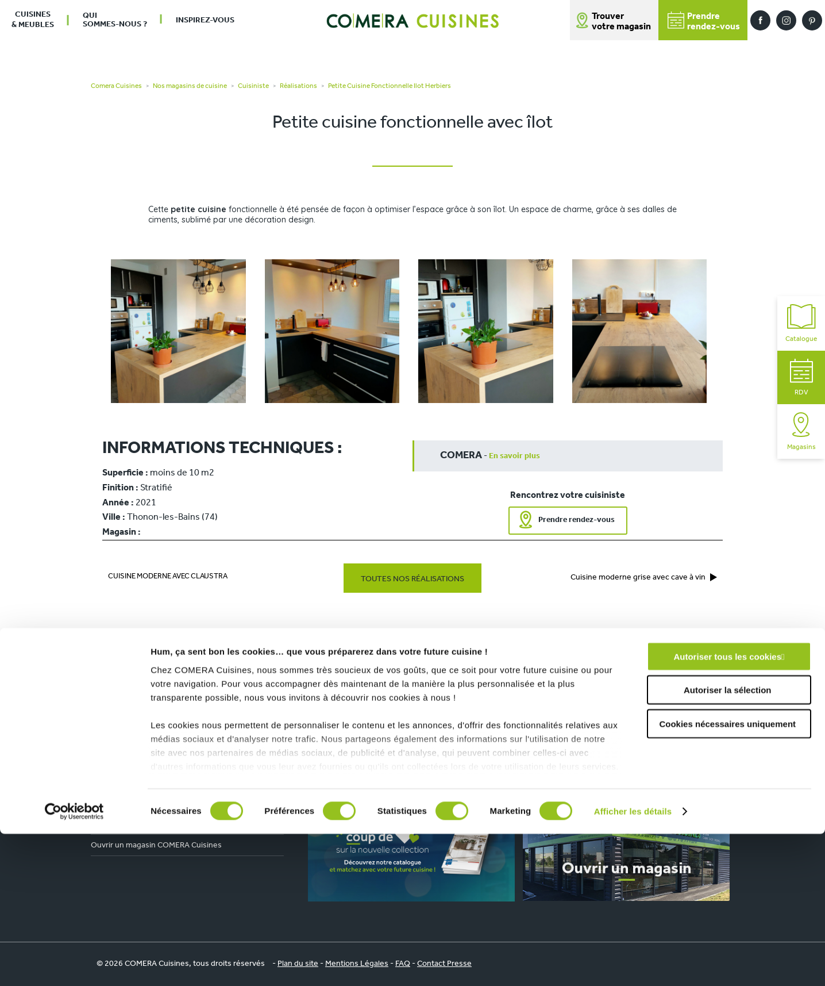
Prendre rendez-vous (576, 520)
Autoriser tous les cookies (727, 809)
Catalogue (801, 323)
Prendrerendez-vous (704, 21)
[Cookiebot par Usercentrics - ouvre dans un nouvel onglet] (74, 963)
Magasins (801, 431)
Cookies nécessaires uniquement (727, 876)
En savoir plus (514, 456)
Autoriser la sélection (728, 842)
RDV (801, 377)
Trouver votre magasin (621, 22)
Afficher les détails (633, 963)
